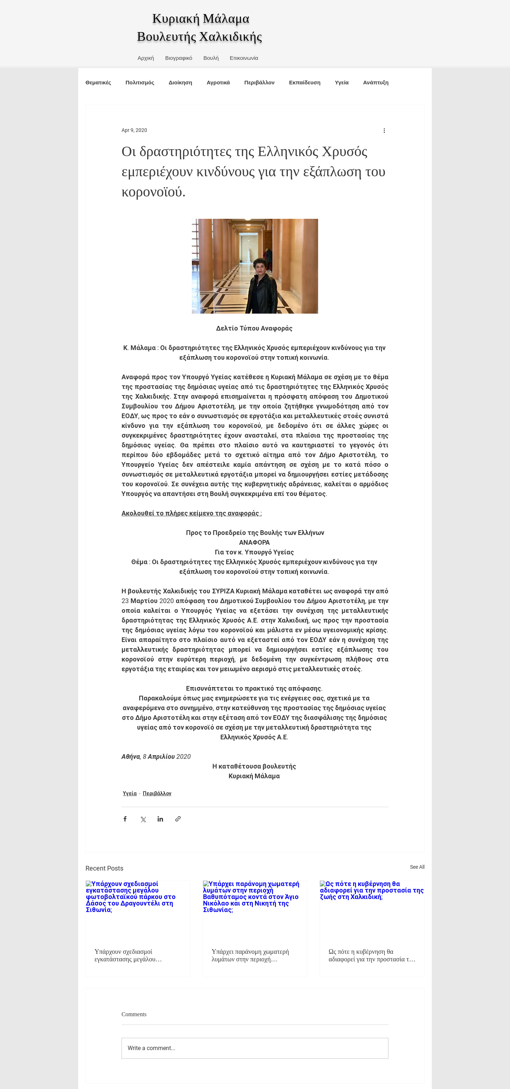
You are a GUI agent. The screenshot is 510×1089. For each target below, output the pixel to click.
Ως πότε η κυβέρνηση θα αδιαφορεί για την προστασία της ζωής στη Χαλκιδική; (372, 955)
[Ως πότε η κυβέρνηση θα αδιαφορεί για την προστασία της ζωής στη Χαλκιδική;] (372, 910)
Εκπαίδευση (304, 82)
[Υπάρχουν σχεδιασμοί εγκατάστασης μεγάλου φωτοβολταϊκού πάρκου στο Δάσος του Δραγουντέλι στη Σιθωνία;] (138, 910)
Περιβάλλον (260, 82)
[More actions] (384, 130)
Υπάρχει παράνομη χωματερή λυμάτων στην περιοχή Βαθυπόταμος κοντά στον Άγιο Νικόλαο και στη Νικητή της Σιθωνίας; (252, 955)
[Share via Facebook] (125, 818)
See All (417, 867)
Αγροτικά (218, 82)
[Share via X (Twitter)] (142, 818)
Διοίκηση (180, 82)
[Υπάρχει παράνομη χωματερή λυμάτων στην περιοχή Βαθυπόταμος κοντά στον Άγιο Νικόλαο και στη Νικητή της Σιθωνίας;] (255, 910)
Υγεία (342, 82)
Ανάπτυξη (376, 82)
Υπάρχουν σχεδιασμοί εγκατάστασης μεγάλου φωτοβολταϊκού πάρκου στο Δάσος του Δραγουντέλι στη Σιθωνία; (131, 955)
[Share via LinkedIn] (160, 818)
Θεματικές (98, 82)
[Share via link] (178, 818)
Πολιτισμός (140, 82)
